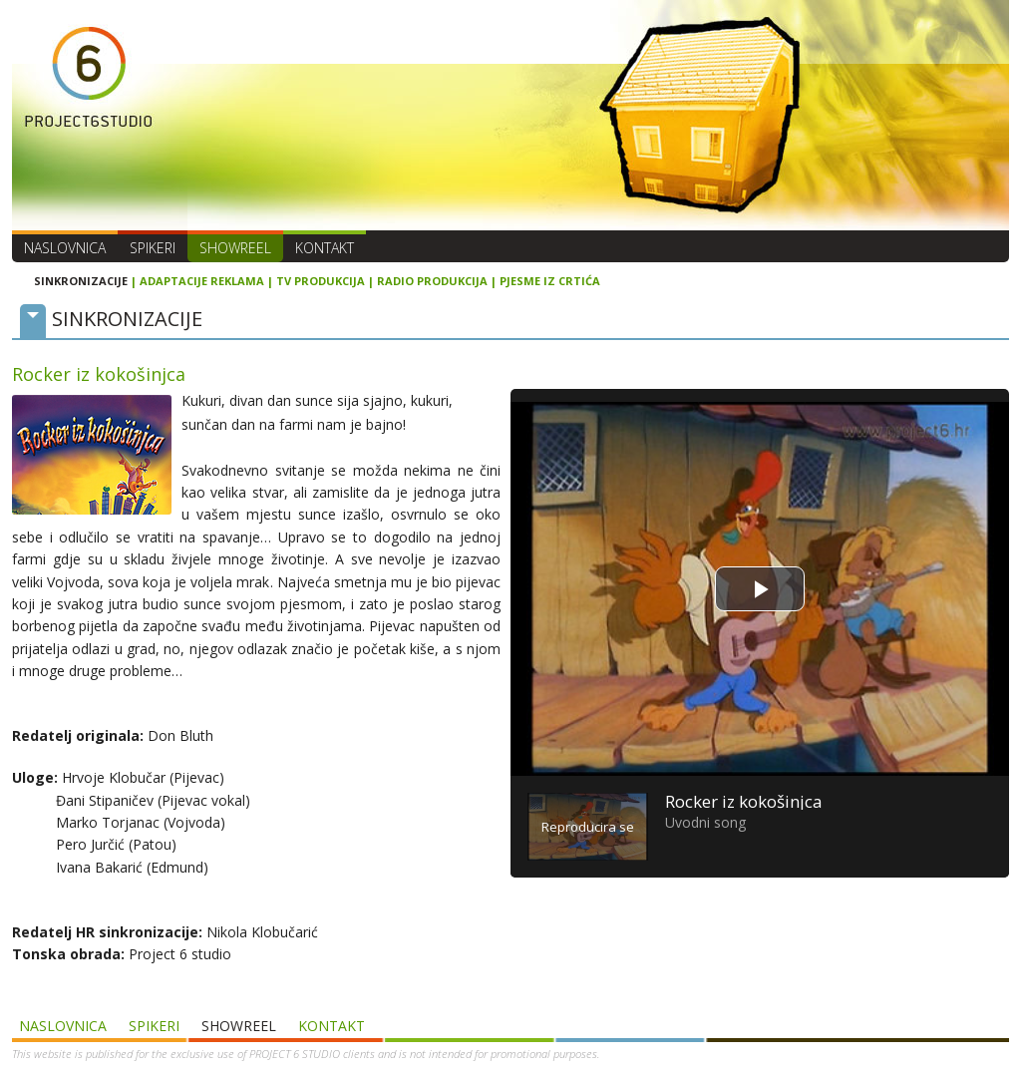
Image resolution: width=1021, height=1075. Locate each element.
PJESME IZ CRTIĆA (550, 280)
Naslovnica (65, 247)
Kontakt (324, 247)
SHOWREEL (235, 247)
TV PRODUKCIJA (320, 280)
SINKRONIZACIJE (81, 280)
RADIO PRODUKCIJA (432, 280)
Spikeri (152, 247)
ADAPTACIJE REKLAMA (202, 280)
